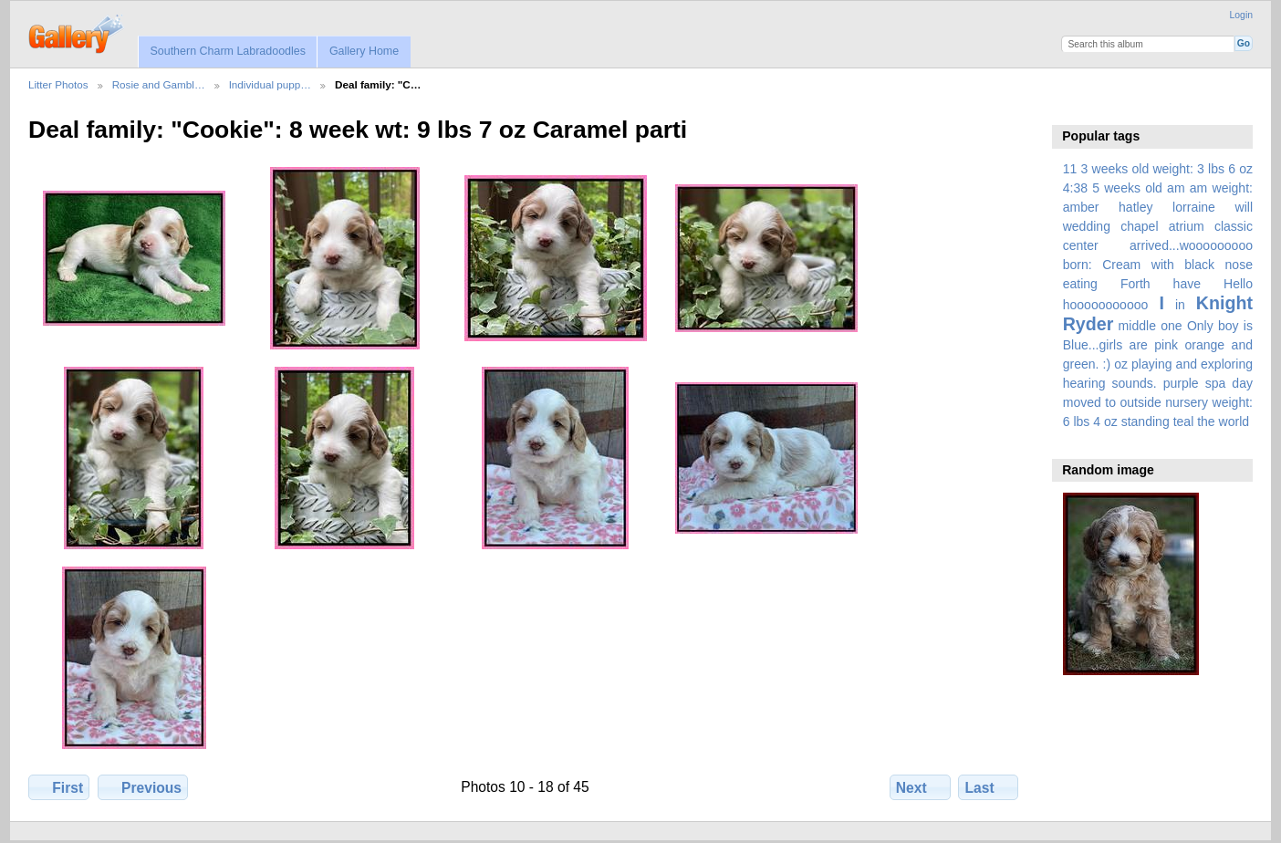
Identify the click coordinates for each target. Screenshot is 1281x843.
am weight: (1221, 188)
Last (988, 787)
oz (1121, 364)
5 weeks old (1127, 188)
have (1187, 283)
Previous (143, 787)
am (1176, 188)
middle (1137, 325)
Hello (1238, 283)
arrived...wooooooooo (1191, 245)
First (59, 787)
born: (1077, 264)
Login (1241, 15)
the (1206, 421)
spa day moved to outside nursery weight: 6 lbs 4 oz (1158, 402)
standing (1145, 421)
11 (1070, 168)
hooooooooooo (1106, 304)
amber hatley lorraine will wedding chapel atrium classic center (1158, 226)
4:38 (1075, 188)
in (1180, 304)
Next (920, 787)
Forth (1135, 283)
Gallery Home (364, 51)
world (1234, 421)
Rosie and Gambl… (158, 84)
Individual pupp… (270, 84)
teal (1183, 421)
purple (1181, 383)
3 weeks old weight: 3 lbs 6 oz (1167, 168)
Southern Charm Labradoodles (228, 51)
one (1171, 325)
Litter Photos (58, 84)
